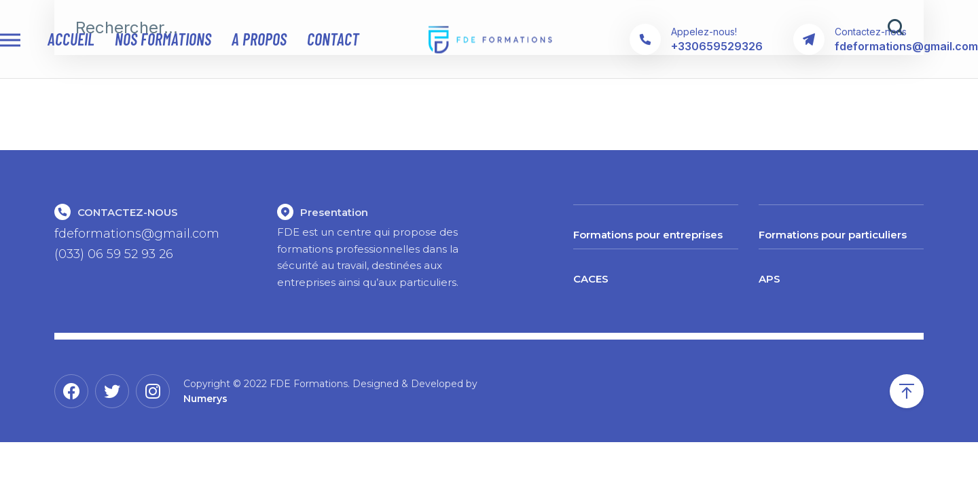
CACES (591, 278)
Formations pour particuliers (833, 234)
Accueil (71, 39)
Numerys (205, 399)
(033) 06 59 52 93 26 (113, 254)
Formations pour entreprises (648, 234)
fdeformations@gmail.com (136, 233)
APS (769, 278)
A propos (259, 39)
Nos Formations (163, 39)
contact (333, 39)
